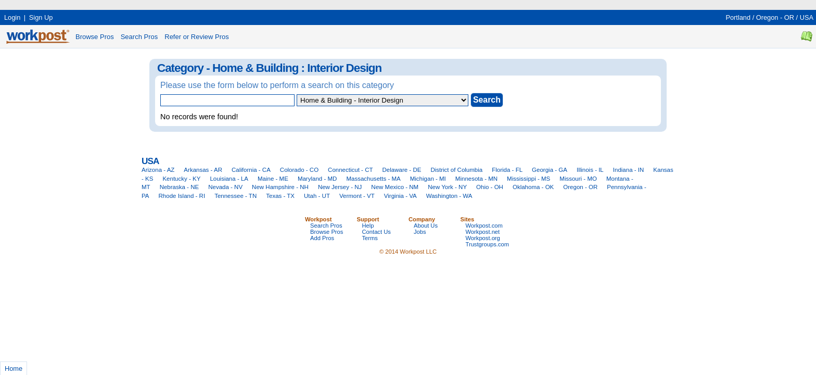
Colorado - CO (299, 170)
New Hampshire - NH (280, 187)
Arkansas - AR (203, 170)
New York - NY (447, 187)
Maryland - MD (317, 179)
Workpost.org (483, 238)
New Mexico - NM (394, 187)
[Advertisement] (189, 4)
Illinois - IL (590, 170)
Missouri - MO (578, 179)
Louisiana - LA (229, 179)
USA (806, 17)
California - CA (251, 170)
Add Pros (322, 238)
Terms (370, 238)
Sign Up (41, 17)
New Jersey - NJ (340, 187)
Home (13, 368)
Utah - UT (317, 196)
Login (12, 17)
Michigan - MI (428, 179)
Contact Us (376, 232)
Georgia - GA (549, 170)
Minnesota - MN (476, 179)
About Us (426, 225)
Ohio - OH (489, 187)
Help (368, 225)
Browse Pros (94, 37)
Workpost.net (483, 232)
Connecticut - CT (350, 170)
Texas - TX (280, 196)
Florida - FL (507, 170)
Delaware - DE (402, 170)
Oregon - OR (775, 17)
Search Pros (139, 37)
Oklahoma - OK (533, 187)
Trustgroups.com (487, 244)
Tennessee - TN (235, 196)
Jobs (420, 232)
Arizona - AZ (158, 170)
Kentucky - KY (181, 179)
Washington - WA (449, 196)
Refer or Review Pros (196, 37)
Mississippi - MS (528, 179)
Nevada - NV (225, 187)
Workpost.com (484, 225)
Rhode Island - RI (182, 196)
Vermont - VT (357, 196)
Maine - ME (273, 179)
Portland (737, 17)
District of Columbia (456, 170)
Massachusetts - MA (373, 179)
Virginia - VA (400, 196)
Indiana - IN (628, 170)
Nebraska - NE (179, 187)
